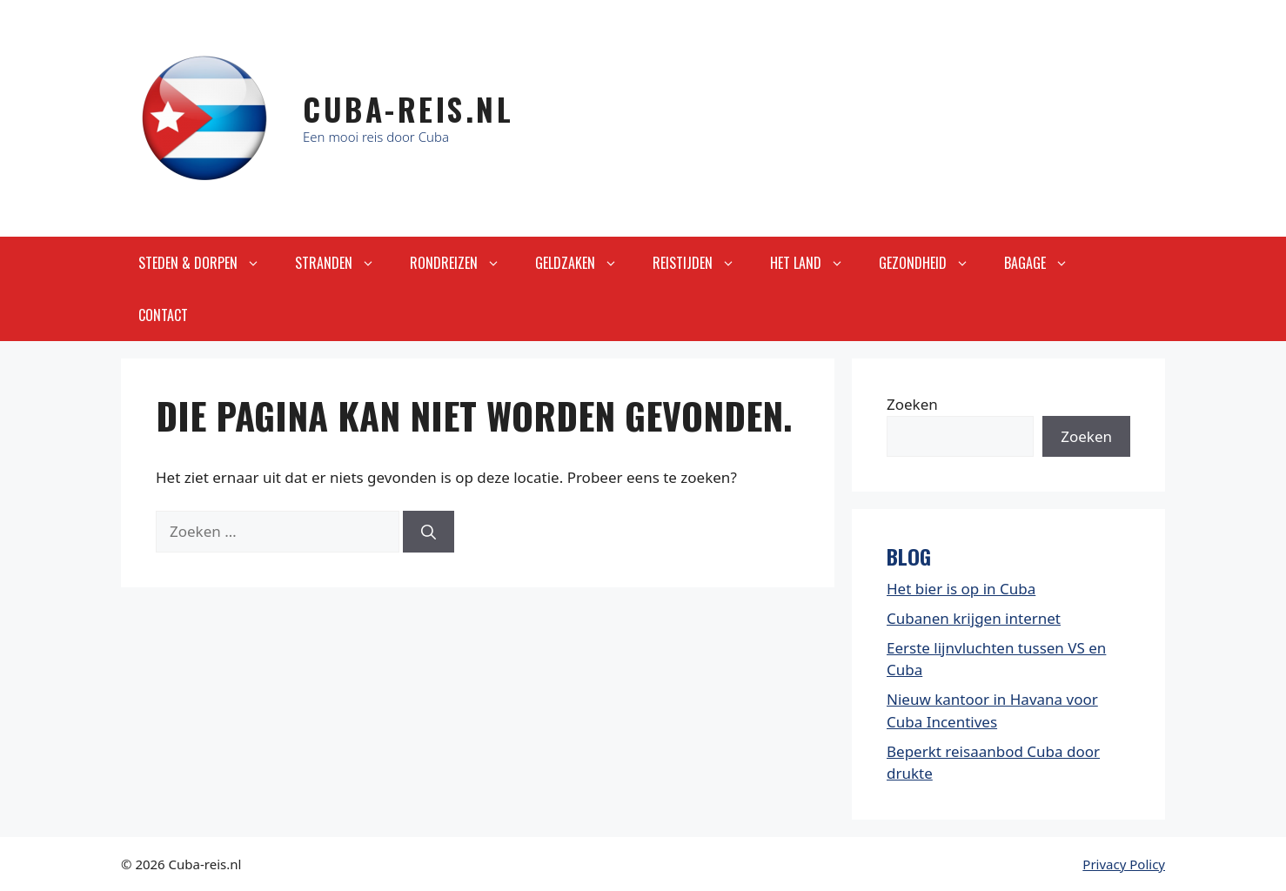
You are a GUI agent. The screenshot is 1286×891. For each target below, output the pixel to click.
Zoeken (912, 404)
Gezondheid (933, 263)
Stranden (343, 263)
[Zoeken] (428, 532)
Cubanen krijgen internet (974, 618)
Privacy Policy (1123, 864)
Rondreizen (464, 263)
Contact (163, 315)
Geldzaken (585, 263)
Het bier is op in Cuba (961, 589)
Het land (815, 263)
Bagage (1045, 263)
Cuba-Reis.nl (408, 108)
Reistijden (703, 263)
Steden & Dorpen (208, 263)
